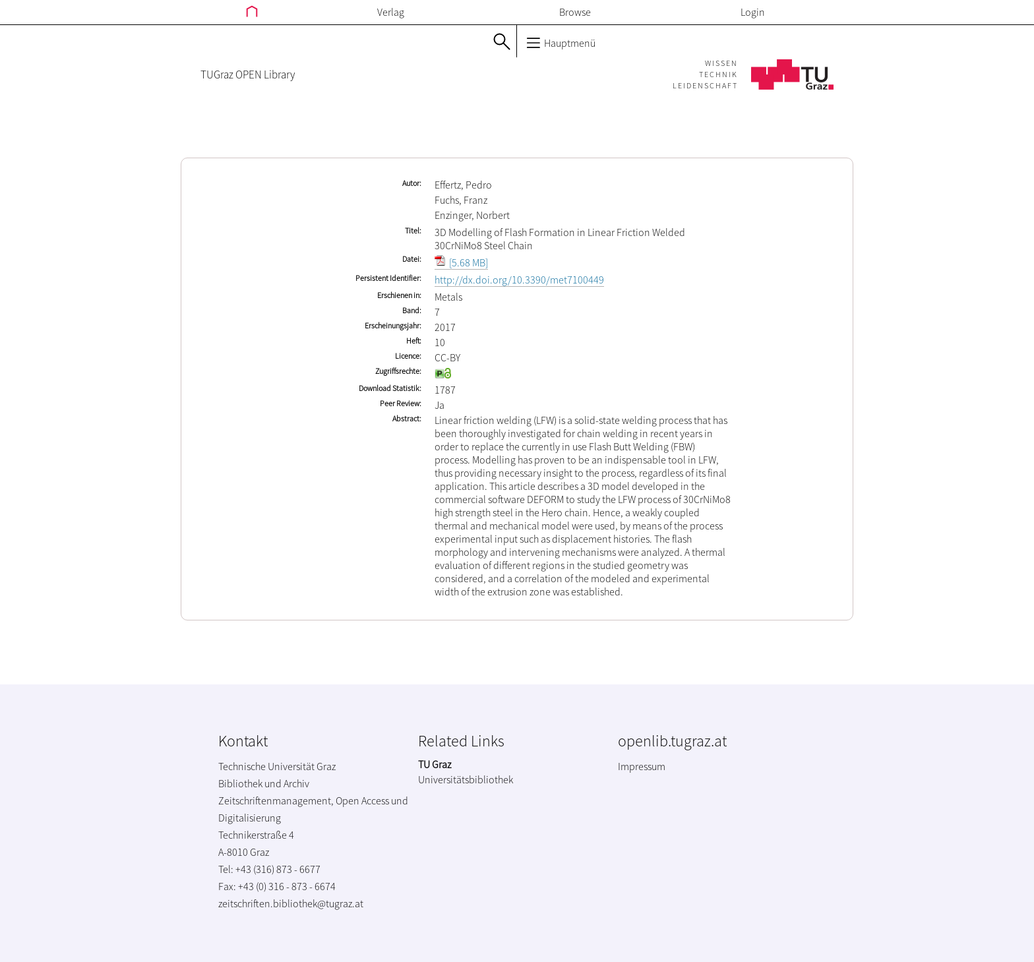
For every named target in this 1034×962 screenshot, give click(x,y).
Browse (575, 11)
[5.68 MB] (461, 262)
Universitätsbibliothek (465, 779)
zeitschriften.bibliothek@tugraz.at (290, 903)
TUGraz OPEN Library (247, 74)
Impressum (641, 766)
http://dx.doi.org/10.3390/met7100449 (519, 279)
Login (753, 11)
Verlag (390, 11)
